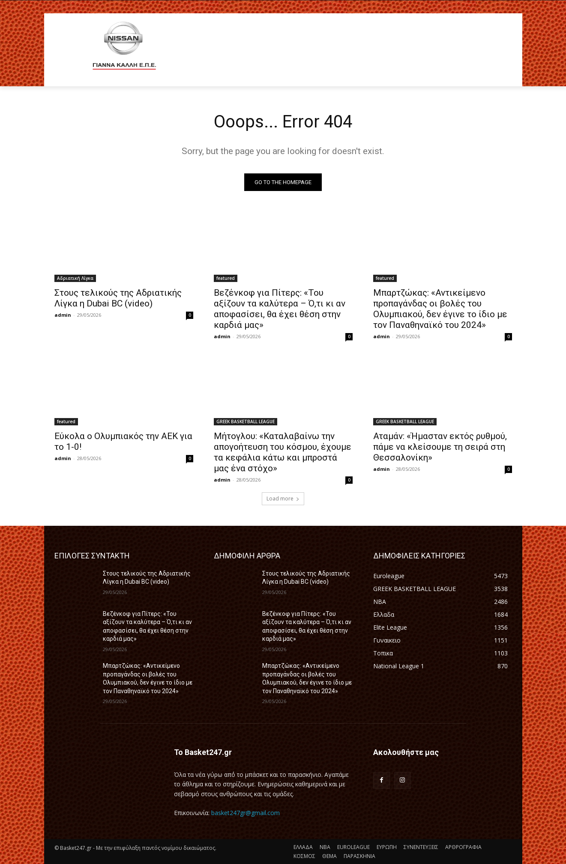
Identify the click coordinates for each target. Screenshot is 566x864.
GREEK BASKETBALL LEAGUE (245, 421)
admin (62, 315)
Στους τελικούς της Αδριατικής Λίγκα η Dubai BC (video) (118, 298)
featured (225, 278)
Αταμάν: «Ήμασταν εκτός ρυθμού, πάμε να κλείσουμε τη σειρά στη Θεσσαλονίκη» (440, 447)
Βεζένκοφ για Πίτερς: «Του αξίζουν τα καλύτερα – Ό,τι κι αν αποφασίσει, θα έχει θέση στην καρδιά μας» (279, 309)
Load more (283, 498)
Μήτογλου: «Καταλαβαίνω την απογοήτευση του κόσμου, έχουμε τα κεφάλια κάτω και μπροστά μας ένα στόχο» (282, 452)
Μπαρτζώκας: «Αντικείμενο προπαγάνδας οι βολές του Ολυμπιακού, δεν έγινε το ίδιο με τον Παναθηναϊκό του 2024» (440, 309)
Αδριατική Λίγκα (75, 278)
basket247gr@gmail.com (245, 813)
